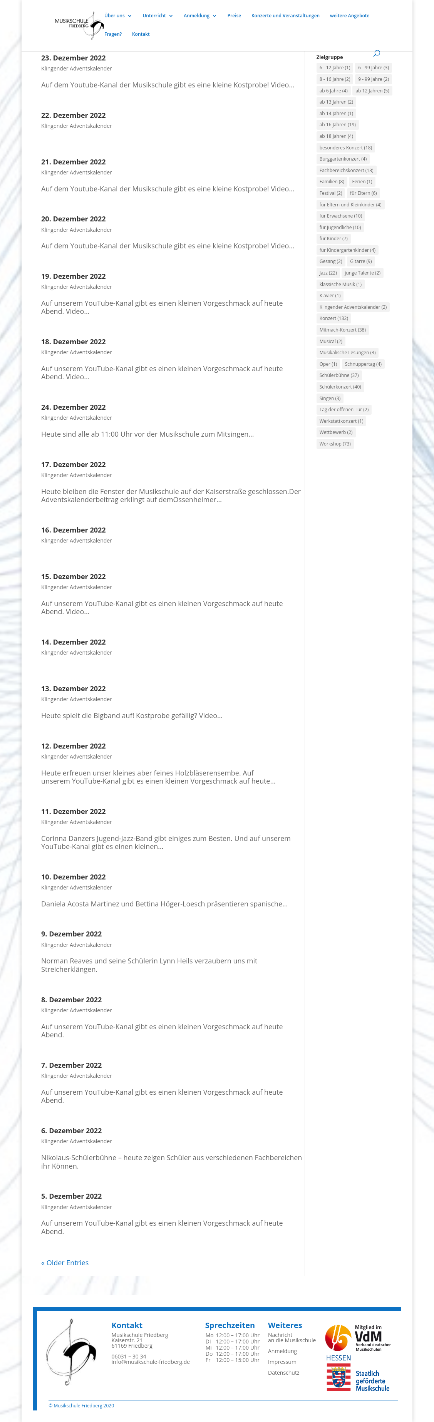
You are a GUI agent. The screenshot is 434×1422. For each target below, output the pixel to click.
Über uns (114, 16)
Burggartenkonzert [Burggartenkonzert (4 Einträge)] (343, 159)
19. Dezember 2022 (73, 276)
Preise (234, 16)
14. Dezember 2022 (73, 642)
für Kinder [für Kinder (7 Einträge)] (334, 238)
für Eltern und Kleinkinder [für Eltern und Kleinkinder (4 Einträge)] (351, 204)
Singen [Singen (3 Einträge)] (330, 398)
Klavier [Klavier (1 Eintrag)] (330, 295)
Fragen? (113, 34)
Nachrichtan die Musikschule (292, 1337)
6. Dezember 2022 (71, 1130)
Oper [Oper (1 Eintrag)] (328, 364)
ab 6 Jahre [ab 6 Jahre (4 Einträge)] (334, 90)
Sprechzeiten (230, 1325)
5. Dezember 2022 (71, 1196)
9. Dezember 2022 (71, 933)
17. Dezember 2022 (73, 464)
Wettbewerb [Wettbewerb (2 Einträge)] (336, 432)
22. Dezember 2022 (73, 115)
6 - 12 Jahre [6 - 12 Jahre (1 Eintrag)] (335, 67)
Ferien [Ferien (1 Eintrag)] (362, 181)
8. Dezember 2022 (71, 999)
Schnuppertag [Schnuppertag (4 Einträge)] (363, 364)
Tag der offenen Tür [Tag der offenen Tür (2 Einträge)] (344, 409)
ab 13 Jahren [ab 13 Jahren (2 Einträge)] (336, 102)
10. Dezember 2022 (73, 876)
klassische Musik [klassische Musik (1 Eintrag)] (341, 284)
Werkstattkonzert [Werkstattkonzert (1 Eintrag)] (342, 421)
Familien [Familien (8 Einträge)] (332, 181)
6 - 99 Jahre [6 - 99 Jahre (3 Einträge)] (373, 67)
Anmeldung (196, 16)
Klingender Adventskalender (76, 68)
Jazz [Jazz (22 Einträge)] (328, 273)
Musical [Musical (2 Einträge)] (331, 341)
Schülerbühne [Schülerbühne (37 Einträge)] (339, 375)
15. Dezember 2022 (73, 576)
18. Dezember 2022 (73, 341)
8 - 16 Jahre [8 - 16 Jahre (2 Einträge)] (335, 79)
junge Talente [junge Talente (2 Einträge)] (362, 273)
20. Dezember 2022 (73, 218)
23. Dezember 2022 (73, 57)
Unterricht (154, 16)
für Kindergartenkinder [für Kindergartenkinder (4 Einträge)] (347, 250)
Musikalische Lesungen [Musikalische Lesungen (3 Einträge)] (348, 352)
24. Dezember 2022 (73, 407)
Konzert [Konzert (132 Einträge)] (334, 318)
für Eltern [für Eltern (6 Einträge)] (363, 193)
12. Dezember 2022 (73, 745)
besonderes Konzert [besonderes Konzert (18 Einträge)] (346, 147)
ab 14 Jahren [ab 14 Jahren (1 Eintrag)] (336, 113)
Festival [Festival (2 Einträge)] (331, 193)
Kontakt (141, 34)
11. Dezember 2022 (73, 811)
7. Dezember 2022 (71, 1065)
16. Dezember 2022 (73, 529)
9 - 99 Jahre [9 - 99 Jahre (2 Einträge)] (373, 79)
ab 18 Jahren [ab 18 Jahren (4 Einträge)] (336, 136)
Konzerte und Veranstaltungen (285, 16)
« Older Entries (65, 1262)
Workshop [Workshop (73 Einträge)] (335, 444)
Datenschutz (283, 1372)
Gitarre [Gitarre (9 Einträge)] (361, 261)
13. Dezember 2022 (73, 688)
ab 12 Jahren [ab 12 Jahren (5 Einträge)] (372, 90)
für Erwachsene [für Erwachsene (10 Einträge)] (341, 216)
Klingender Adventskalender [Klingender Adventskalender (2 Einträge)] (353, 307)
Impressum (282, 1361)
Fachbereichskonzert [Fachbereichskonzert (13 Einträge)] (347, 170)
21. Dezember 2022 (73, 161)
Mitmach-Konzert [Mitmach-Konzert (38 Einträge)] (343, 330)
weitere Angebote (350, 16)
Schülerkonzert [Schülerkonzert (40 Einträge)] (340, 387)
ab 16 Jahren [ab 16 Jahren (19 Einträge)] (338, 124)
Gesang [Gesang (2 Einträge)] (331, 261)
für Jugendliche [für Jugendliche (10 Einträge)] (340, 227)
